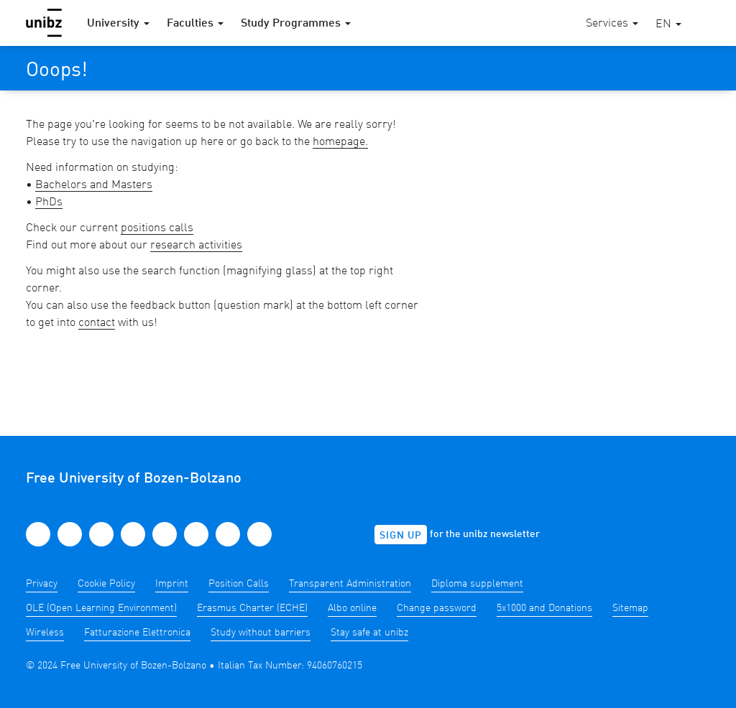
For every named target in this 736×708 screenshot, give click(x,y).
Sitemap (630, 608)
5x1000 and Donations (544, 608)
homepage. (340, 142)
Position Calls (238, 584)
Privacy (42, 584)
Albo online (352, 608)
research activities (196, 245)
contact (96, 323)
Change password (437, 608)
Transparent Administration (350, 584)
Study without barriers (260, 633)
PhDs (49, 202)
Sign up (401, 536)
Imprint (171, 584)
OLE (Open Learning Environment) (101, 608)
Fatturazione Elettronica (137, 633)
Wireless (45, 633)
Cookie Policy (106, 584)
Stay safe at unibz (369, 633)
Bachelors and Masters (93, 185)
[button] (668, 24)
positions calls (157, 228)
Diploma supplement (477, 584)
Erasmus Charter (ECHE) (252, 608)
